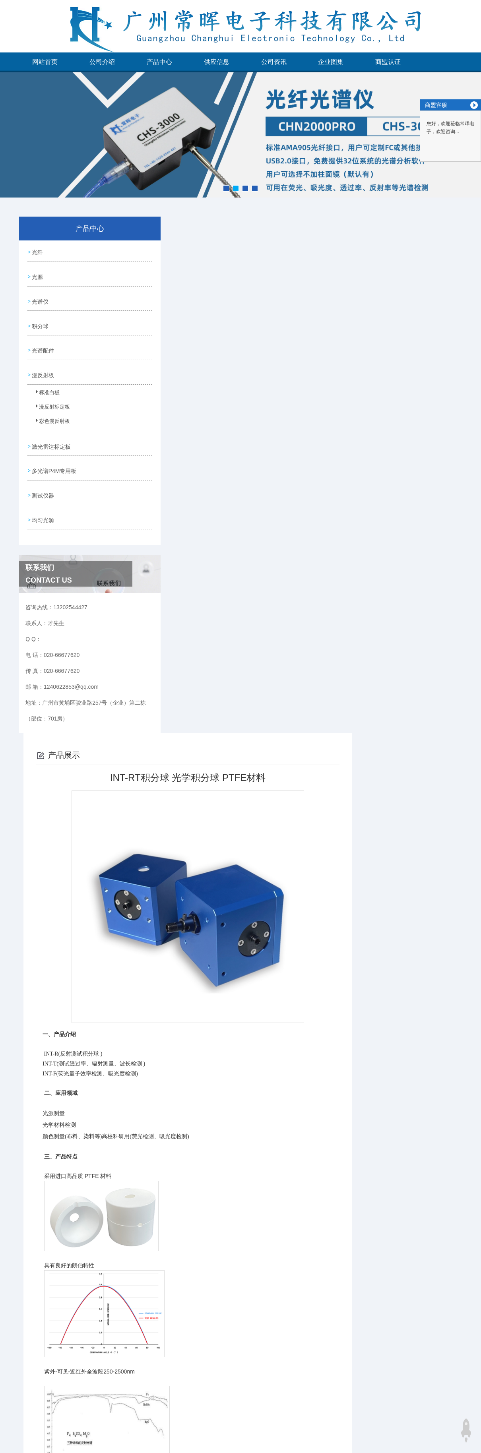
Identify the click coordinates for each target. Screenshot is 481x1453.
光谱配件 (42, 342)
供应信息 (216, 61)
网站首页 (45, 61)
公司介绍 (102, 61)
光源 (37, 274)
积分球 (39, 319)
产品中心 (159, 61)
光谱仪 (39, 297)
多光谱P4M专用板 (53, 457)
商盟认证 (388, 61)
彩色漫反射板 (49, 414)
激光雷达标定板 (50, 434)
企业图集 (330, 61)
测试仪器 (42, 480)
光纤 (37, 251)
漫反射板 (42, 365)
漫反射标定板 (49, 400)
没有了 (184, 1421)
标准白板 (44, 385)
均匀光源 (42, 502)
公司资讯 (274, 61)
